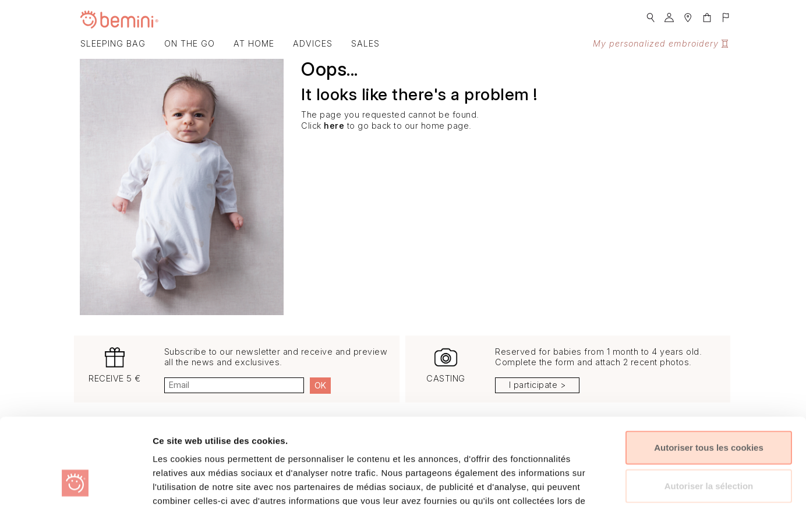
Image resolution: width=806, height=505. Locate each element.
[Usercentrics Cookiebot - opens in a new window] (75, 482)
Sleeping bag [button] (113, 43)
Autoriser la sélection (709, 406)
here (334, 125)
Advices (313, 43)
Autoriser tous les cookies (708, 367)
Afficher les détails (628, 482)
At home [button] (254, 43)
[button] (650, 14)
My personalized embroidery (660, 43)
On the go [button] (189, 43)
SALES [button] (365, 43)
